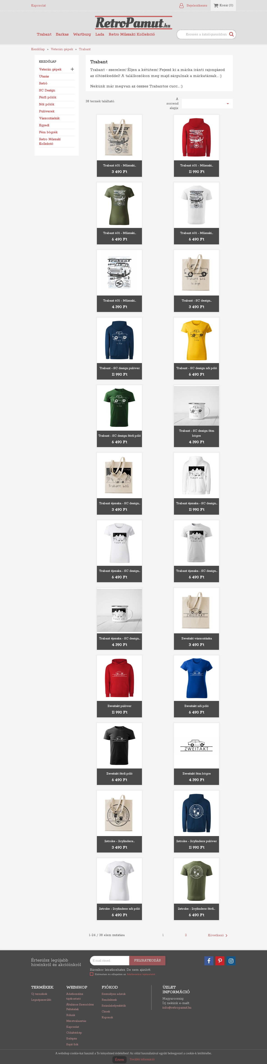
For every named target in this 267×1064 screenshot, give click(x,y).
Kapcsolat (38, 6)
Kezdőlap (47, 62)
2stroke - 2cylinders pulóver (196, 841)
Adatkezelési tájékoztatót (141, 974)
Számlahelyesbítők (114, 1006)
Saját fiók (72, 1044)
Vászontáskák (49, 118)
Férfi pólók (47, 97)
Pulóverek (46, 111)
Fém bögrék (48, 132)
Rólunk (70, 1015)
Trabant (44, 34)
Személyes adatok (114, 994)
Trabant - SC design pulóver (119, 368)
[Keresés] (206, 34)
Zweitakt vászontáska (196, 639)
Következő (218, 935)
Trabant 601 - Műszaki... (119, 166)
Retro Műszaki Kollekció (132, 34)
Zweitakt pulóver (119, 706)
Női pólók (46, 104)
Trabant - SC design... (197, 301)
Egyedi (44, 125)
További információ (142, 1059)
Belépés (71, 1039)
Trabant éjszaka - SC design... (119, 503)
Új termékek (39, 994)
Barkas (62, 34)
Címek (106, 1012)
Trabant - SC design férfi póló (119, 436)
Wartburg (82, 34)
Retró (43, 84)
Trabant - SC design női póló (196, 368)
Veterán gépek (50, 70)
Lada (99, 34)
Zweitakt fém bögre (197, 774)
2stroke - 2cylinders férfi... (196, 909)
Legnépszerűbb (41, 1000)
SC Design (47, 91)
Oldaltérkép (74, 1033)
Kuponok (107, 1017)
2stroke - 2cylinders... (119, 841)
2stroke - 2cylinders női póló (119, 909)
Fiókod (110, 987)
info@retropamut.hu (176, 1008)
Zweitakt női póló (196, 706)
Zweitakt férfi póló (119, 774)
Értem (119, 1060)
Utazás (44, 77)
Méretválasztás (76, 1021)
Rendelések (109, 1000)
